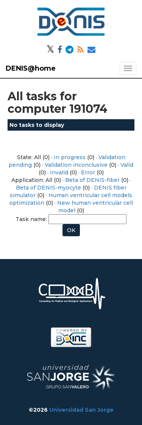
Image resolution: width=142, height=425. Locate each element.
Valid (126, 164)
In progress (70, 157)
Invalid (59, 172)
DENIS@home (31, 68)
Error (88, 172)
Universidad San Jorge (81, 409)
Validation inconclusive (76, 164)
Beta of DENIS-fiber (92, 180)
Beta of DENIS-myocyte (48, 187)
